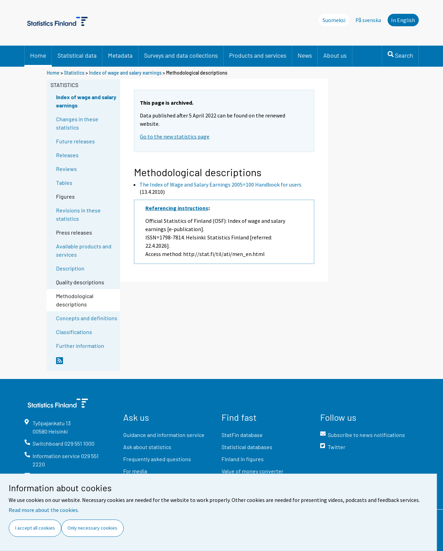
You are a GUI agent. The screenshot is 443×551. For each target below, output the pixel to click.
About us (334, 55)
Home (38, 55)
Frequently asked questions (157, 459)
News (305, 55)
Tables (64, 182)
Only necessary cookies (92, 528)
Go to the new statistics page (174, 136)
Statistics (74, 73)
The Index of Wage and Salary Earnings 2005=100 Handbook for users (220, 184)
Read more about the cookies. (44, 509)
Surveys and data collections (181, 55)
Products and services (257, 55)
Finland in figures (243, 459)
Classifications (74, 332)
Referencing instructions (176, 208)
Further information (80, 345)
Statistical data (77, 55)
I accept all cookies (35, 528)
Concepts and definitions (86, 318)
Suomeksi (334, 20)
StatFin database (242, 434)
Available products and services (83, 250)
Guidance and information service (164, 434)
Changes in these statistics (77, 123)
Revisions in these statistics (78, 214)
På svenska (368, 20)
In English (403, 20)
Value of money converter (252, 471)
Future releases (75, 141)
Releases (67, 155)
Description (70, 268)
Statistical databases (247, 447)
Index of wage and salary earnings (125, 73)
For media (135, 471)
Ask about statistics (147, 447)
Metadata (120, 55)
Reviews (66, 168)
